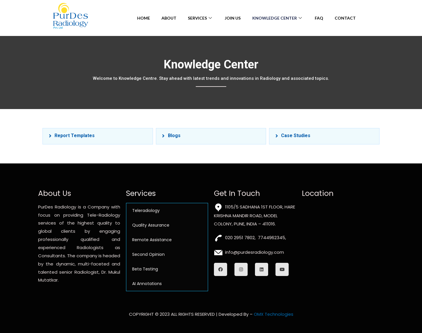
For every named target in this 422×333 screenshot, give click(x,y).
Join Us (233, 17)
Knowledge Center (277, 17)
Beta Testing (145, 269)
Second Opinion (148, 254)
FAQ (319, 17)
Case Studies (295, 135)
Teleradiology (146, 210)
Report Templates (75, 135)
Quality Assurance (150, 225)
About (168, 17)
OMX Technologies (273, 314)
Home (142, 17)
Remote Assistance (152, 240)
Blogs (174, 135)
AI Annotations (147, 284)
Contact (345, 17)
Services (200, 17)
